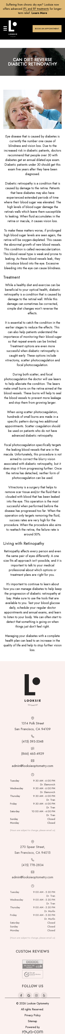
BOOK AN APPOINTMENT (47, 28)
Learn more (39, 13)
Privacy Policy (32, 1015)
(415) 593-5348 (33, 754)
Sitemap (32, 1021)
